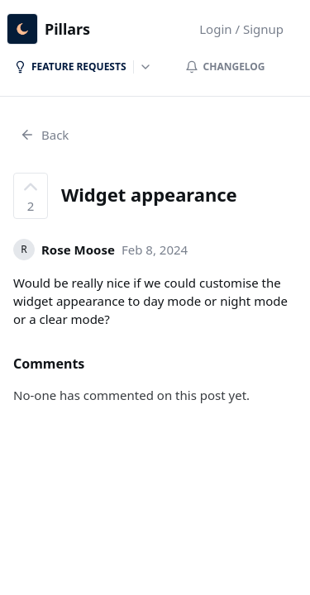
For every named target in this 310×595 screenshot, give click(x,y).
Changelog (225, 67)
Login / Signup (241, 29)
